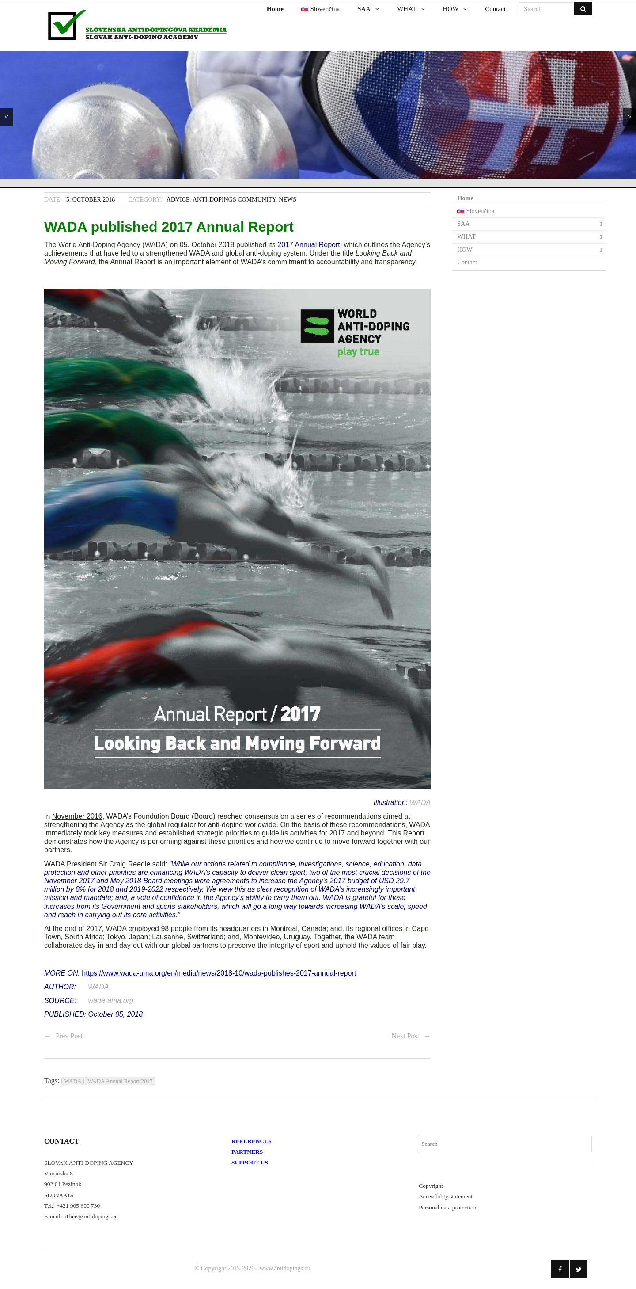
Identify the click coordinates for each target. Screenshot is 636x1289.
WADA (420, 802)
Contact (467, 262)
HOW (464, 249)
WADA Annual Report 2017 (119, 1081)
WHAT (466, 236)
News (287, 199)
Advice (178, 199)
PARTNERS (247, 1151)
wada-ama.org (110, 1000)
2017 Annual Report (308, 244)
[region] (318, 115)
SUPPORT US (249, 1162)
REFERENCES (251, 1141)
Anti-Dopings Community (234, 199)
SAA (463, 223)
